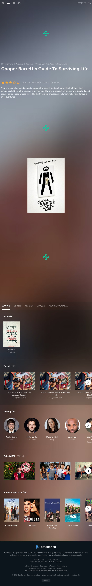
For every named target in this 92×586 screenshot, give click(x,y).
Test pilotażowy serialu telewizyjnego (37, 570)
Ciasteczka (43, 566)
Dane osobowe (62, 566)
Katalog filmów (53, 559)
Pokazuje (19, 64)
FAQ (46, 561)
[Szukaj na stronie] (89, 2)
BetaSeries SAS (34, 568)
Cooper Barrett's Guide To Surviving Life (51, 64)
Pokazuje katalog (40, 559)
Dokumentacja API (36, 561)
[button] (11, 430)
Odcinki (17, 306)
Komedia (29, 64)
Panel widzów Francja (60, 570)
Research (60, 568)
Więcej (20, 456)
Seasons (6, 306)
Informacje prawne (31, 566)
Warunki (52, 566)
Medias (43, 568)
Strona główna (7, 64)
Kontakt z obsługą (55, 561)
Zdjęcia (41, 306)
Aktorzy (29, 306)
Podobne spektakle (58, 306)
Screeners (51, 568)
